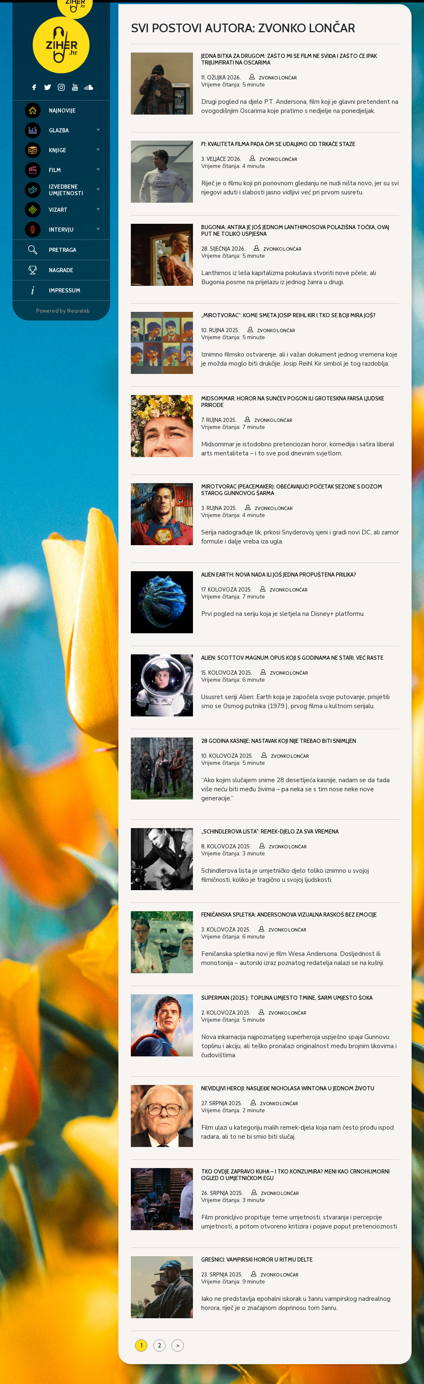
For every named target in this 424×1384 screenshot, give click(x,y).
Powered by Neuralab (63, 310)
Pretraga (62, 250)
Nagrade (49, 270)
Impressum (52, 290)
